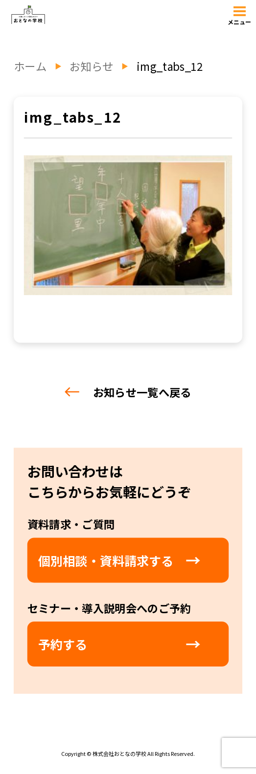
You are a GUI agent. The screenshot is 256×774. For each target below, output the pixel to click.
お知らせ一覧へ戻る (128, 392)
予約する (62, 644)
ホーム (30, 66)
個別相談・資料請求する (105, 560)
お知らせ (91, 66)
